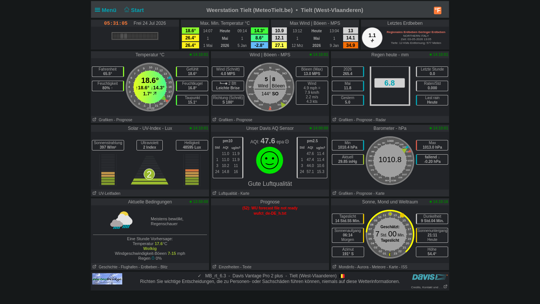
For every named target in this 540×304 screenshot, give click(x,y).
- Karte (243, 193)
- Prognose (123, 120)
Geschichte (104, 267)
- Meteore (378, 267)
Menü (107, 10)
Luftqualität (224, 193)
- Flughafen (128, 267)
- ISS (403, 267)
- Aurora (362, 267)
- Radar (380, 120)
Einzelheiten (225, 267)
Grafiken (102, 120)
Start (133, 10)
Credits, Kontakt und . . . (429, 287)
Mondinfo (342, 267)
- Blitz (163, 267)
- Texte (246, 267)
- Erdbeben (148, 267)
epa (282, 141)
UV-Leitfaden (105, 193)
